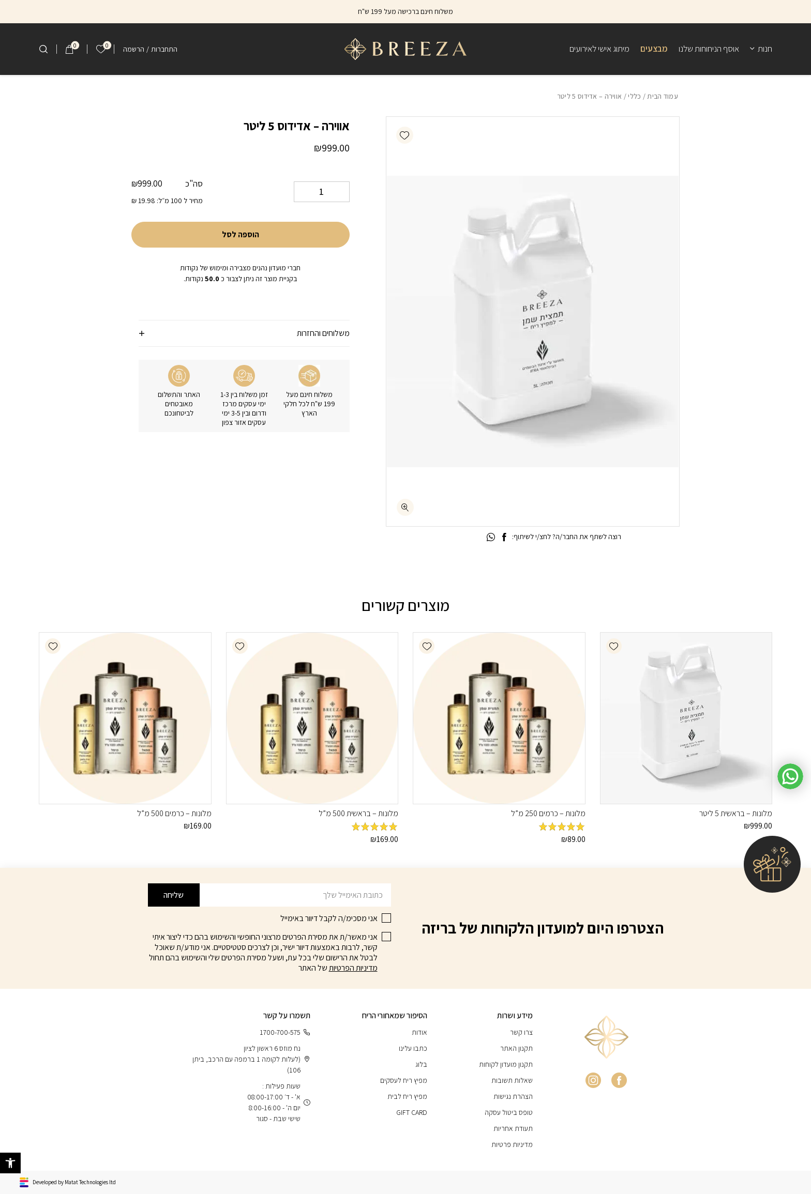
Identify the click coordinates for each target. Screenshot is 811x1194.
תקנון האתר (516, 1048)
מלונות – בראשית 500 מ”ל (358, 813)
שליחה (173, 895)
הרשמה (133, 49)
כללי (634, 96)
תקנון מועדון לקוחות (506, 1064)
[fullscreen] (405, 507)
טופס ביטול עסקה (509, 1112)
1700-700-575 (285, 1032)
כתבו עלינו (413, 1048)
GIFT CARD (411, 1112)
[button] (404, 135)
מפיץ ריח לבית (407, 1096)
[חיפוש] (43, 49)
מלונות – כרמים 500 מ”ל (174, 813)
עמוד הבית (662, 96)
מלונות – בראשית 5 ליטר (735, 813)
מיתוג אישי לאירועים (599, 48)
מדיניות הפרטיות (353, 967)
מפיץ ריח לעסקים (403, 1080)
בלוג (421, 1064)
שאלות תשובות (512, 1080)
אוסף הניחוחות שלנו (709, 48)
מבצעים (654, 48)
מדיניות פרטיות (512, 1144)
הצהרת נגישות (513, 1096)
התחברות (164, 49)
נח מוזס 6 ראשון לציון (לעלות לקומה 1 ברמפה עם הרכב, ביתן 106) (251, 1059)
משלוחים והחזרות (323, 333)
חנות (765, 48)
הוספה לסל (240, 234)
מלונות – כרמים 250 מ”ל (548, 813)
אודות (419, 1032)
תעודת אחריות (513, 1128)
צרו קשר (521, 1032)
